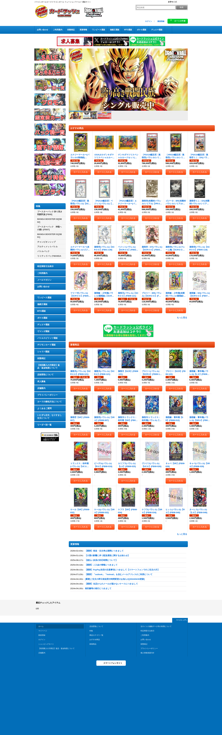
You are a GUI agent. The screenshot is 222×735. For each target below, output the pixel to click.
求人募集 (41, 381)
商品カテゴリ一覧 (96, 635)
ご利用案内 (42, 273)
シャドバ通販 (43, 351)
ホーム (41, 626)
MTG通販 (41, 311)
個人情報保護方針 (147, 653)
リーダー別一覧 (44, 425)
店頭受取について (45, 374)
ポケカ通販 (42, 318)
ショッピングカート (46, 644)
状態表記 (41, 358)
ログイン (148, 21)
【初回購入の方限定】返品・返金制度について (48, 366)
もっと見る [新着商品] (182, 534)
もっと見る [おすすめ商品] (182, 317)
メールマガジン (44, 280)
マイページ (42, 631)
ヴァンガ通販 (43, 331)
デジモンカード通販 (46, 345)
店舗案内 (41, 388)
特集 (91, 631)
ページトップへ (181, 620)
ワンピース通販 (44, 297)
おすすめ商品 (94, 639)
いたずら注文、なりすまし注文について (49, 416)
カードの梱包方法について (49, 401)
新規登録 (160, 21)
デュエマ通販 (43, 324)
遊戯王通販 (42, 304)
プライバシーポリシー (47, 395)
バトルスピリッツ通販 (47, 338)
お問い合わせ (43, 286)
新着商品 (92, 644)
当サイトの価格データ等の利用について (156, 626)
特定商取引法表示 (45, 266)
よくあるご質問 (44, 408)
